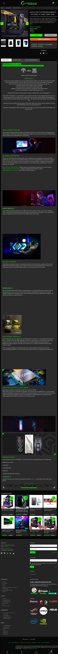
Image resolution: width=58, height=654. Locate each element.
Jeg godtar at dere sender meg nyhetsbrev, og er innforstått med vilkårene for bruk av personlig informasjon (43, 564)
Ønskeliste (51, 35)
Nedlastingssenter (6, 618)
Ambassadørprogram (7, 625)
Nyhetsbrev (34, 642)
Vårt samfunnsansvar (6, 605)
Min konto (4, 581)
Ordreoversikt (4, 583)
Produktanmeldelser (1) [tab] (31, 59)
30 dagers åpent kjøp (6, 600)
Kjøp (36, 35)
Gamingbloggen (5, 588)
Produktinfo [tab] (5, 59)
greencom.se (5, 631)
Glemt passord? (54, 552)
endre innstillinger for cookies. (31, 648)
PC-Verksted (5, 614)
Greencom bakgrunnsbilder (7, 590)
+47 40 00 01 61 (7, 546)
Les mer (22, 648)
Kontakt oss (4, 598)
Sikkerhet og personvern (25, 642)
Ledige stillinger (6, 628)
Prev (2, 23)
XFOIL (4, 629)
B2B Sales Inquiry (6, 626)
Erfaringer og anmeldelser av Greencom (9, 587)
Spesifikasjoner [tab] (17, 59)
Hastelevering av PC (7, 615)
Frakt (9, 642)
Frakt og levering (5, 602)
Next (27, 23)
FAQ (3, 604)
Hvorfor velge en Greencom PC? (9, 612)
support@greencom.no (8, 548)
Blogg (39, 642)
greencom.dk (5, 632)
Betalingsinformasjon (7, 617)
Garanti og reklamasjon (6, 601)
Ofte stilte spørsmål (45, 642)
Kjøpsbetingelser (15, 642)
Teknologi (4, 591)
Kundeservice (33, 479)
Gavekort (4, 584)
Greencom (33, 574)
